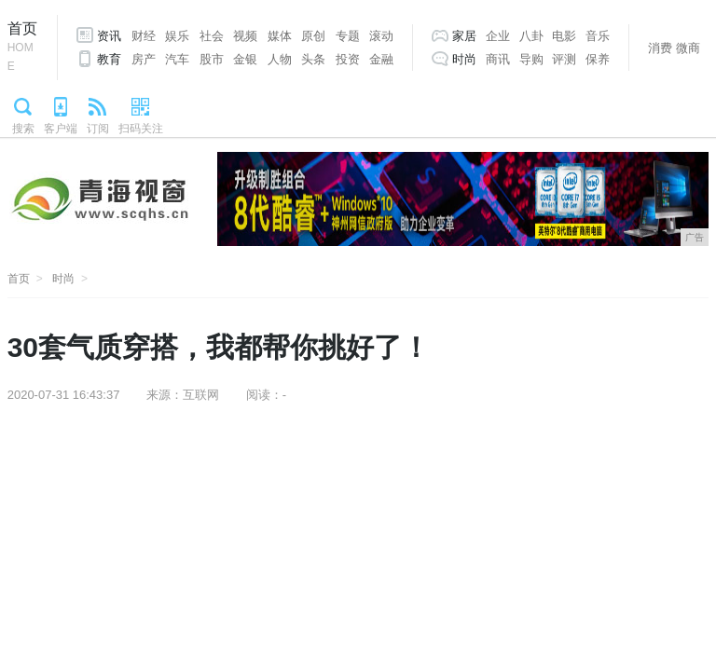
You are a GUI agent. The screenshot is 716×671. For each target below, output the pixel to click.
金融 (381, 59)
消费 (660, 48)
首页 (22, 48)
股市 (212, 59)
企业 (498, 36)
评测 (564, 59)
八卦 (531, 36)
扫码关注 (140, 128)
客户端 (60, 128)
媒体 (280, 36)
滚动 (381, 36)
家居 (464, 36)
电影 (564, 36)
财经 (143, 36)
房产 (143, 59)
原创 (313, 36)
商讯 (498, 59)
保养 (597, 59)
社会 (212, 36)
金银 (245, 59)
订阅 (98, 128)
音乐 (597, 36)
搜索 (23, 128)
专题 (348, 36)
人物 (280, 59)
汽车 (177, 59)
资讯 (109, 36)
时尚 (464, 59)
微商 (688, 48)
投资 (348, 59)
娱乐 (177, 36)
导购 (531, 59)
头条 (313, 59)
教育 (109, 59)
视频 (245, 36)
